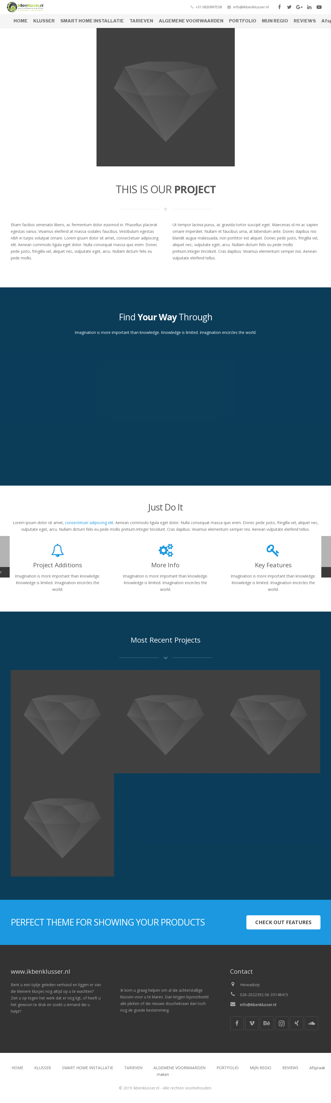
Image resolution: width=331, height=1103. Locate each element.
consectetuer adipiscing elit (89, 522)
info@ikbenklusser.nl (251, 6)
